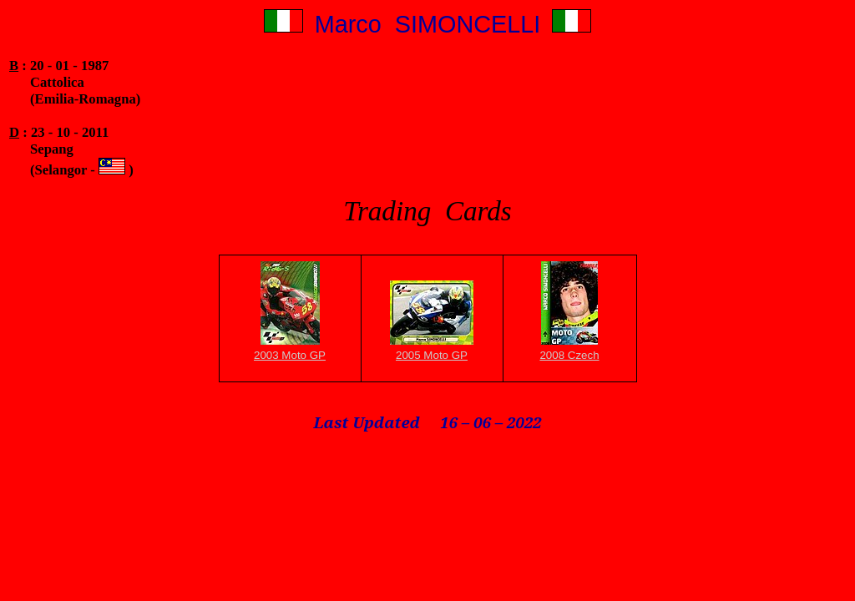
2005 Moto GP (432, 355)
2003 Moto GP (290, 355)
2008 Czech (569, 355)
